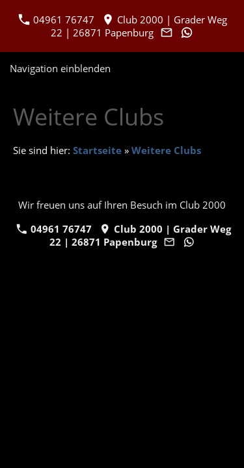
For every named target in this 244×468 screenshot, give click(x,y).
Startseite (97, 150)
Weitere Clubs (166, 150)
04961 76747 (56, 19)
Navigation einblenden (60, 68)
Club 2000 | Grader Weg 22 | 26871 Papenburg (139, 26)
